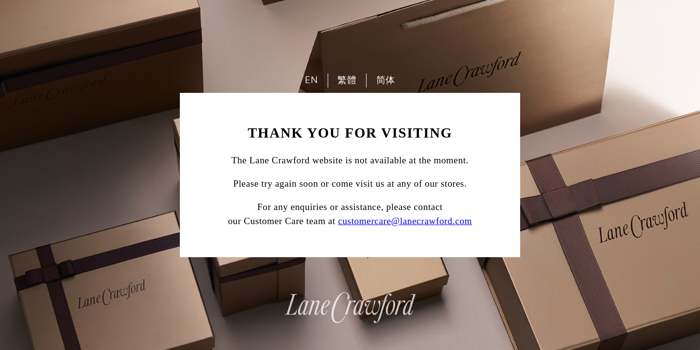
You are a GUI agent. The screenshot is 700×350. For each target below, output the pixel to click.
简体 (385, 80)
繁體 (346, 80)
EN (311, 80)
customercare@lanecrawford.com (405, 221)
